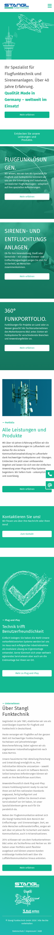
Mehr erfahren (27, 114)
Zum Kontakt (27, 534)
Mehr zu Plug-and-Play (27, 673)
